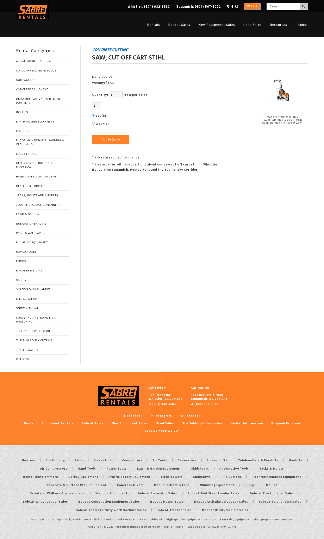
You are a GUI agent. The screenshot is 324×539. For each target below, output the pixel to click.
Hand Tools (87, 468)
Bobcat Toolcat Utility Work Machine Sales (111, 510)
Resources (279, 17)
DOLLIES (22, 112)
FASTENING (24, 131)
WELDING (22, 359)
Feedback (190, 416)
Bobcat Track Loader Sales (272, 493)
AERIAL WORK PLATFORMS (34, 61)
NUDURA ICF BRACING (31, 223)
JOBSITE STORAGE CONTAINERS (38, 205)
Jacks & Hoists (271, 468)
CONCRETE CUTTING (110, 50)
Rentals (153, 17)
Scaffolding (55, 460)
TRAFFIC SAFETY (27, 350)
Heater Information (247, 423)
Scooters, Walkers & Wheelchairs (57, 493)
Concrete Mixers (130, 485)
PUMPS (21, 261)
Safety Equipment (83, 477)
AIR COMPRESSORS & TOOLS (36, 70)
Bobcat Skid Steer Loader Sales (213, 493)
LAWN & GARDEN (27, 214)
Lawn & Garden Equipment (159, 468)
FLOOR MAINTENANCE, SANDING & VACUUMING (40, 142)
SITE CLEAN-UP (26, 299)
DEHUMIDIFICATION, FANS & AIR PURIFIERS (38, 100)
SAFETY (21, 280)
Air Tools (160, 460)
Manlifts (295, 460)
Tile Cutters (231, 477)
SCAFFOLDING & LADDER (33, 289)
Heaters (28, 460)
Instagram (161, 416)
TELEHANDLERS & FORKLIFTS (36, 331)
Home (28, 423)
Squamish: (198, 6)
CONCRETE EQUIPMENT (32, 89)
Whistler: (149, 6)
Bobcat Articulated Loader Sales (221, 501)
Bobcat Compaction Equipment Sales (109, 501)
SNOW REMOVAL (27, 308)
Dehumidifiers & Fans (172, 485)
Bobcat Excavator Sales (157, 493)
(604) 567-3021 (204, 404)
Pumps (250, 485)
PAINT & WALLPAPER (30, 233)
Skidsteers (200, 468)
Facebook (133, 416)
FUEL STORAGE (26, 154)
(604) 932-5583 (162, 404)
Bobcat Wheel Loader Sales (45, 501)
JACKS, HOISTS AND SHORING (37, 195)
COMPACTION (25, 80)
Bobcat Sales (179, 17)
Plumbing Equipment (217, 485)
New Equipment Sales (216, 17)
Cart (252, 6)
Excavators (102, 460)
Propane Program (285, 423)
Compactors (132, 460)
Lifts (79, 460)
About (303, 17)
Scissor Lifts (217, 460)
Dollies (272, 485)
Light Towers (172, 477)
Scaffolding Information (202, 423)
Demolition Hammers (40, 477)
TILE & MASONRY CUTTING (34, 340)
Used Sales (252, 17)
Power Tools (116, 468)
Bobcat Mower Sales (167, 501)
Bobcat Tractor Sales (174, 510)
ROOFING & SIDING (29, 270)
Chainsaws (202, 477)
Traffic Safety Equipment (130, 477)
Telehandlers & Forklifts (258, 460)
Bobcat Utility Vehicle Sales (225, 510)
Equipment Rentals (57, 423)
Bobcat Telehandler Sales (279, 501)
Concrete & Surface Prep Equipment (77, 485)
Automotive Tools (234, 468)
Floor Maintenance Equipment (276, 477)
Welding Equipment (111, 493)
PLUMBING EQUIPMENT (32, 242)
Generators (186, 460)
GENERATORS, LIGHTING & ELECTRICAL (34, 165)
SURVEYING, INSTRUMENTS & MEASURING (36, 319)
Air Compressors (53, 468)
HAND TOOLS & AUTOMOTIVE (36, 176)
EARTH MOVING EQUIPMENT (35, 121)
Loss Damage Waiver (162, 430)
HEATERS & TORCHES (30, 186)
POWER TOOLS (26, 251)
